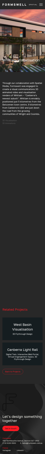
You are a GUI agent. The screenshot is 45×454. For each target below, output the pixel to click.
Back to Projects (12, 371)
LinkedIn (20, 450)
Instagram (7, 450)
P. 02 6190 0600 (9, 443)
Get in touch (10, 428)
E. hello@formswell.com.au (31, 443)
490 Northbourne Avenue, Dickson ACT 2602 (21, 441)
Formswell (7, 438)
